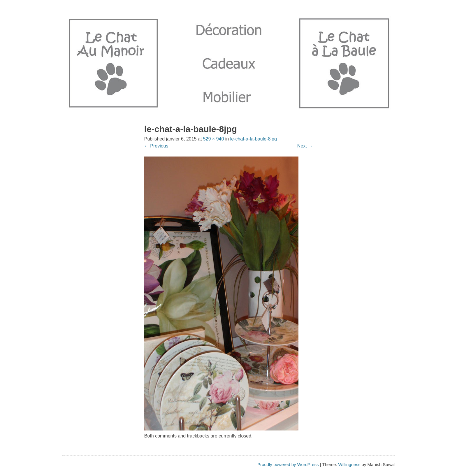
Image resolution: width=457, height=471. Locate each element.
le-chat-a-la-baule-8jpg (253, 138)
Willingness (349, 464)
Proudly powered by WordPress (288, 464)
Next (305, 145)
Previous (156, 145)
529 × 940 (213, 138)
